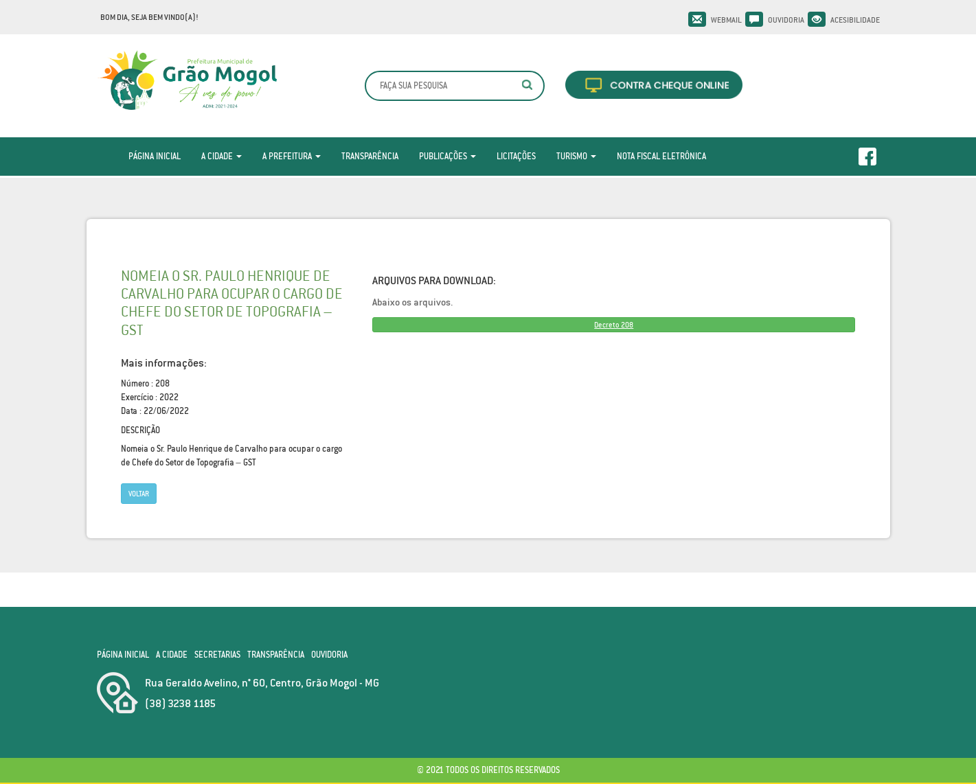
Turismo (576, 156)
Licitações (516, 156)
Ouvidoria (786, 20)
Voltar (138, 493)
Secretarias (217, 654)
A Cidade (221, 156)
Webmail (726, 20)
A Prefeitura (291, 156)
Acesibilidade (855, 20)
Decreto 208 (613, 325)
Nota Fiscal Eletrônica (661, 156)
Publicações (447, 156)
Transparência (369, 156)
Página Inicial (154, 156)
